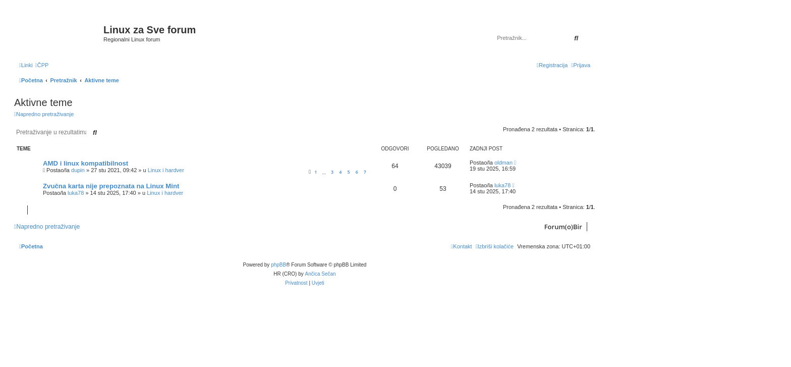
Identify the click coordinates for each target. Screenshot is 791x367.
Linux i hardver (166, 170)
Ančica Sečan (320, 274)
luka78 (76, 193)
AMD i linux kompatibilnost (85, 163)
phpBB (278, 265)
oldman (503, 163)
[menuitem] (42, 65)
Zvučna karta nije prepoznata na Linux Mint (111, 186)
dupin (78, 170)
